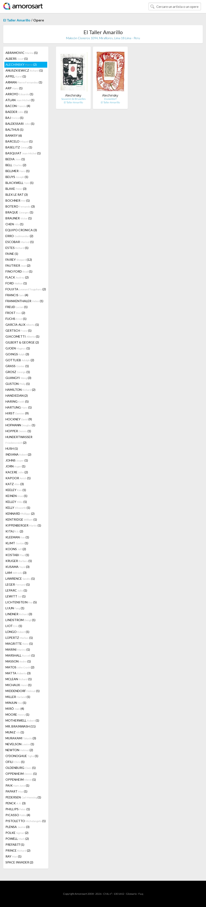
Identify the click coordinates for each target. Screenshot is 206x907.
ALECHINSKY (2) (21, 64)
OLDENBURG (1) (20, 768)
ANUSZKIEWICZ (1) (24, 70)
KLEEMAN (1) (17, 537)
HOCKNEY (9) (18, 419)
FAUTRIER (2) (17, 265)
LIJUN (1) (14, 608)
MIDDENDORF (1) (22, 691)
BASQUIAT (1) (23, 153)
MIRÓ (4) (14, 708)
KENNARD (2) (20, 513)
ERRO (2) (19, 236)
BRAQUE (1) (19, 212)
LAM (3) (15, 572)
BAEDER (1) (16, 112)
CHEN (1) (14, 224)
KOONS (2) (15, 549)
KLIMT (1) (16, 543)
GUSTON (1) (17, 384)
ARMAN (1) (23, 82)
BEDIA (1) (15, 159)
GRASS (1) (17, 366)
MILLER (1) (17, 697)
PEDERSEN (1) (23, 797)
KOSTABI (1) (17, 555)
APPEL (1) (15, 76)
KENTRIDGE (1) (21, 519)
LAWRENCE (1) (20, 578)
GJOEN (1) (17, 348)
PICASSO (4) (17, 815)
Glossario (131, 893)
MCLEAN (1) (18, 679)
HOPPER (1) (18, 431)
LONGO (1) (17, 632)
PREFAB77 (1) (14, 844)
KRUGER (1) (18, 561)
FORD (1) (16, 283)
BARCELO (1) (19, 141)
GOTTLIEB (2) (19, 360)
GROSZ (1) (17, 372)
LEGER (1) (17, 584)
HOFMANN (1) (20, 425)
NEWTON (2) (19, 750)
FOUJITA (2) (25, 289)
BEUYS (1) (16, 177)
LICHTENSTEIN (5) (21, 602)
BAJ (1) (14, 118)
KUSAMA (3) (17, 567)
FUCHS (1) (15, 319)
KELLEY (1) (16, 502)
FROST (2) (15, 313)
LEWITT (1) (15, 596)
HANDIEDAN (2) (16, 395)
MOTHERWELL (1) (22, 720)
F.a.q (140, 893)
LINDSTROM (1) (20, 620)
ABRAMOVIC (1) (21, 53)
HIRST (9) (17, 413)
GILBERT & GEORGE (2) (22, 342)
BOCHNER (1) (17, 200)
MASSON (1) (18, 661)
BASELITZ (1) (18, 147)
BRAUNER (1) (18, 218)
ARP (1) (14, 88)
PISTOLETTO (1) (25, 821)
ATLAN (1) (19, 100)
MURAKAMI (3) (20, 738)
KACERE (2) (16, 472)
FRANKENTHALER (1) (24, 301)
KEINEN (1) (16, 496)
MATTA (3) (18, 673)
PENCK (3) (15, 803)
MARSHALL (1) (20, 655)
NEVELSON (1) (19, 744)
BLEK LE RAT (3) (16, 194)
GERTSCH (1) (18, 330)
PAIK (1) (17, 785)
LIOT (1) (13, 626)
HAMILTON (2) (20, 389)
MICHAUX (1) (18, 685)
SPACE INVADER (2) (19, 862)
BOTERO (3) (20, 206)
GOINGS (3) (17, 354)
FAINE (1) (11, 253)
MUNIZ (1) (14, 732)
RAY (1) (13, 856)
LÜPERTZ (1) (19, 637)
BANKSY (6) (13, 135)
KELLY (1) (17, 507)
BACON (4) (17, 106)
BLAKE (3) (15, 188)
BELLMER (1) (17, 171)
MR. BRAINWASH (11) (20, 726)
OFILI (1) (14, 762)
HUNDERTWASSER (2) (18, 439)
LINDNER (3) (18, 614)
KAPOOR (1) (18, 478)
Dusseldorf (110, 98)
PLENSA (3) (17, 827)
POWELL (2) (17, 838)
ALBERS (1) (16, 58)
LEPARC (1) (16, 590)
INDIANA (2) (18, 454)
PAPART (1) (16, 791)
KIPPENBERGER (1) (23, 525)
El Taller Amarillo (16, 20)
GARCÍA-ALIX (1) (22, 324)
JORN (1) (15, 466)
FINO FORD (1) (18, 271)
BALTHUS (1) (14, 129)
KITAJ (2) (14, 531)
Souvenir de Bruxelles (73, 98)
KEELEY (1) (15, 490)
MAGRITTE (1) (19, 643)
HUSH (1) (11, 448)
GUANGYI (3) (18, 378)
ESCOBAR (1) (19, 242)
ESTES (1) (16, 248)
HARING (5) (17, 401)
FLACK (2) (17, 277)
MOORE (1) (17, 714)
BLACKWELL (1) (19, 183)
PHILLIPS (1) (17, 809)
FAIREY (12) (18, 259)
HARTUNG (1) (18, 407)
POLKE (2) (16, 833)
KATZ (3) (14, 484)
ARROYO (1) (19, 94)
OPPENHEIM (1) (21, 773)
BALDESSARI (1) (19, 123)
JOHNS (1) (16, 460)
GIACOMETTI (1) (22, 336)
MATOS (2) (19, 667)
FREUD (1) (16, 307)
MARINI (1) (17, 649)
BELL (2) (15, 165)
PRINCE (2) (17, 850)
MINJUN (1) (15, 702)
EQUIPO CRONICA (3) (21, 230)
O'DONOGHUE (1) (21, 756)
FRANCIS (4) (16, 295)
